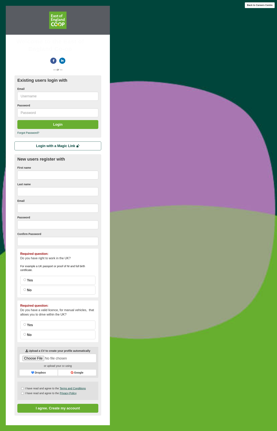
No (28, 290)
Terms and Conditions (73, 388)
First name (24, 167)
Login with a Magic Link (58, 146)
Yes (28, 280)
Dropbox (38, 372)
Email (20, 88)
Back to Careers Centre (260, 5)
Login (58, 124)
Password (23, 105)
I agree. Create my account (58, 408)
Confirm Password (29, 234)
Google (77, 372)
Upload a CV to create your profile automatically (57, 350)
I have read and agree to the (53, 388)
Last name (24, 184)
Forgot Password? (28, 132)
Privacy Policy (68, 393)
